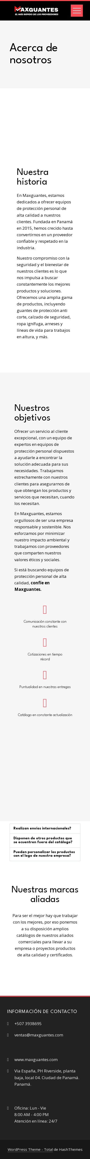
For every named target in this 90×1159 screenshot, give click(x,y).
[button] (45, 829)
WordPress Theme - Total (30, 1149)
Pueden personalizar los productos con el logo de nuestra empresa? (44, 854)
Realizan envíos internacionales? (42, 828)
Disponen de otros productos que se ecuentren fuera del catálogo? (42, 840)
